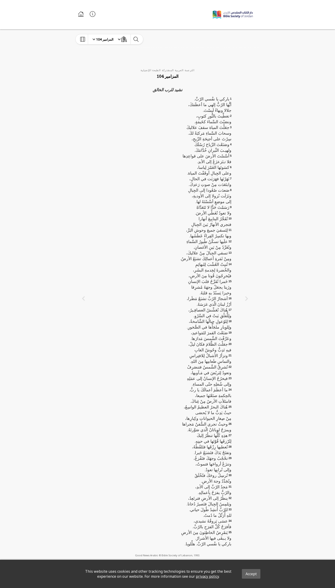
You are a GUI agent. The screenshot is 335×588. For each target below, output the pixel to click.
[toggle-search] (136, 39)
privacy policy (207, 576)
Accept (251, 573)
